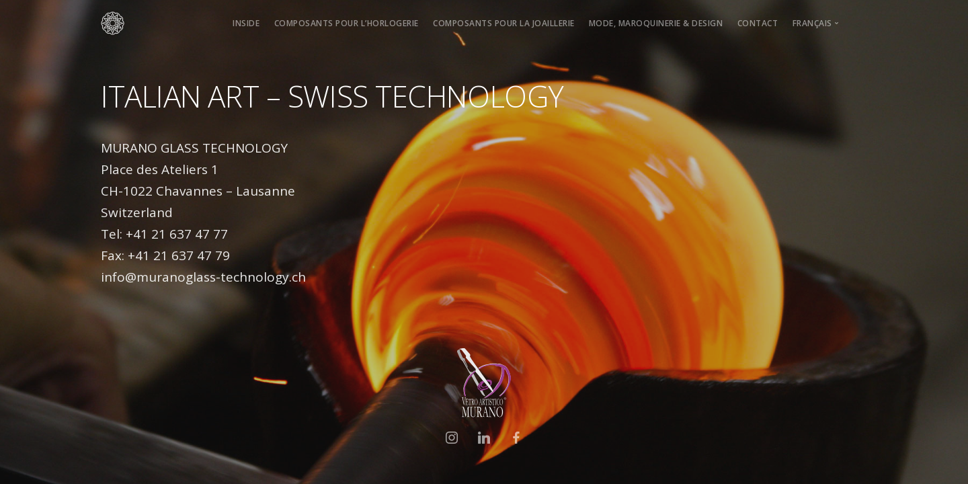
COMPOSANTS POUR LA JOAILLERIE (504, 23)
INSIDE (246, 23)
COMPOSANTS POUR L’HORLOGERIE (346, 23)
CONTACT (757, 23)
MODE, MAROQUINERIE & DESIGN (656, 23)
